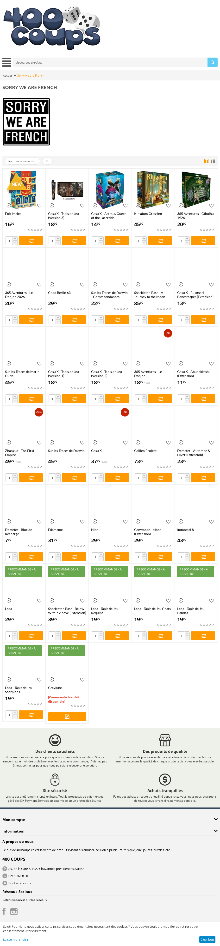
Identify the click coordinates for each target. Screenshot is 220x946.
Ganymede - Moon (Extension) (148, 532)
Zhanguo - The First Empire (19, 453)
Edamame (55, 530)
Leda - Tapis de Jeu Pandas (190, 611)
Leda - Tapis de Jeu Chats (152, 609)
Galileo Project (145, 451)
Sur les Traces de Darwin (66, 451)
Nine (94, 530)
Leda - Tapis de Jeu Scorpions (18, 690)
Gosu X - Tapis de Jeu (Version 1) (63, 374)
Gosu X (96, 451)
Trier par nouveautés (22, 161)
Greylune (55, 688)
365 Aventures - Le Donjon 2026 (19, 295)
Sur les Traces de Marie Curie (22, 374)
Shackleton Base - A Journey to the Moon (149, 295)
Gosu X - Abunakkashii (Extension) (194, 374)
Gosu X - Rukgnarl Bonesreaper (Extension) (195, 295)
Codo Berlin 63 (59, 293)
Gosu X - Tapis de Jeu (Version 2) (106, 374)
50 (48, 161)
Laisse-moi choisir (15, 939)
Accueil (8, 75)
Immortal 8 (185, 530)
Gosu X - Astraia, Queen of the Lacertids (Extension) (108, 216)
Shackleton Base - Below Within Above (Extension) (67, 611)
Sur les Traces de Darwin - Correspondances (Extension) (109, 295)
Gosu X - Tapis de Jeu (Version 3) (63, 216)
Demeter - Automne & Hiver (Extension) (193, 453)
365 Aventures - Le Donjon (148, 374)
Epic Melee (13, 214)
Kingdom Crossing (148, 214)
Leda (8, 609)
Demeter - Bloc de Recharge (18, 532)
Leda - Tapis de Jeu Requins (104, 611)
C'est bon (207, 939)
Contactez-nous (19, 883)
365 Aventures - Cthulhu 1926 (195, 216)
